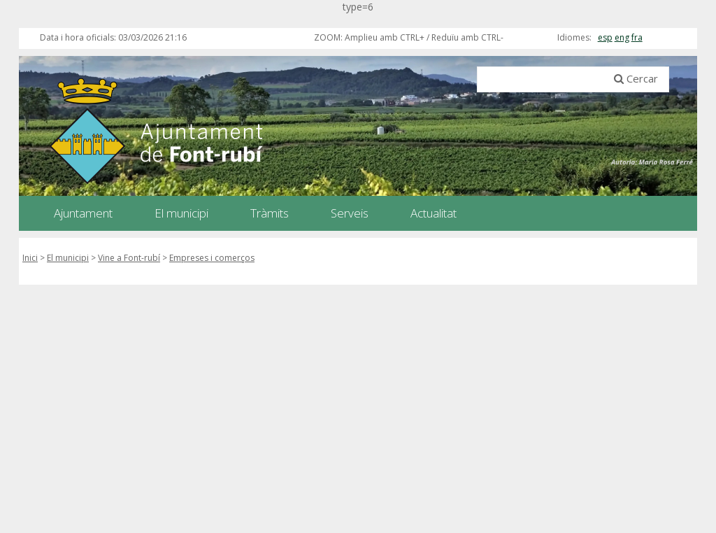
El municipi (68, 258)
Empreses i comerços (212, 258)
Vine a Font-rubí (129, 258)
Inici (30, 258)
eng (622, 37)
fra (637, 37)
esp (605, 37)
